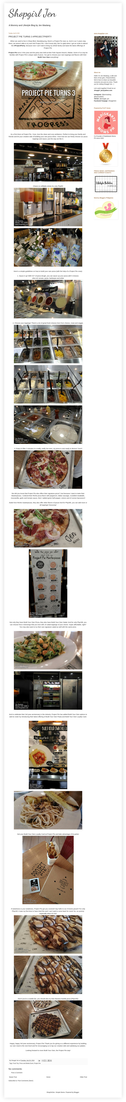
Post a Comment (16, 1073)
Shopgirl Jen (32, 13)
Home (48, 1077)
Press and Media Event (26, 1063)
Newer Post (13, 1077)
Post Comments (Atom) (25, 1081)
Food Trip (16, 1063)
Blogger (76, 1092)
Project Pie (37, 1063)
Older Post (83, 1077)
